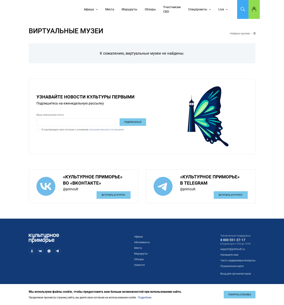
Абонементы (142, 242)
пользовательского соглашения (106, 129)
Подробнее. (145, 297)
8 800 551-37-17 (232, 240)
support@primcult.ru (232, 249)
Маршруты (141, 253)
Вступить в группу (113, 195)
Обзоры (139, 259)
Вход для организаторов (235, 273)
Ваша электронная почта (50, 115)
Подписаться (132, 122)
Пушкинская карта (232, 266)
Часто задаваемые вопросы (237, 260)
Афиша (138, 236)
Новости (139, 264)
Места (138, 247)
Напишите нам (229, 254)
